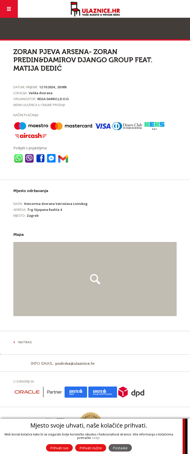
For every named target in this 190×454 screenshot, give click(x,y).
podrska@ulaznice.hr (75, 363)
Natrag (25, 342)
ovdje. (96, 438)
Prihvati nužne (90, 448)
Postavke (120, 448)
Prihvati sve (59, 448)
